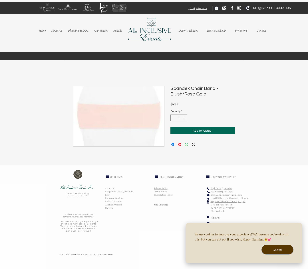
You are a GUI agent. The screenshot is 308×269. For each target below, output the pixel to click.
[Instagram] (239, 8)
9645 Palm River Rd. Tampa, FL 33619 (228, 201)
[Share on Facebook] (173, 144)
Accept (277, 250)
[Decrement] (173, 118)
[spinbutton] (179, 118)
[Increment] (184, 118)
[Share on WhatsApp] (186, 144)
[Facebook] (232, 8)
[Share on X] (193, 144)
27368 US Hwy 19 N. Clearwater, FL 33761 (229, 198)
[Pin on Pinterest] (180, 144)
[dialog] (244, 243)
